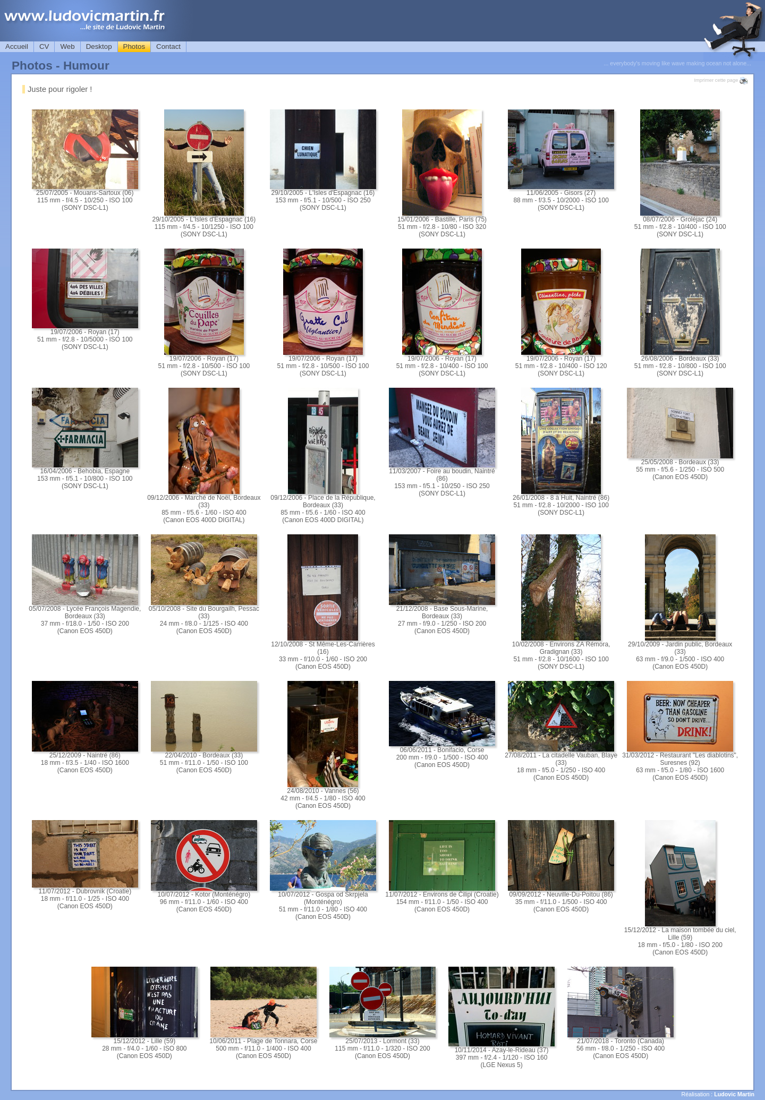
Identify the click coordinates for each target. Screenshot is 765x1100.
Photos (134, 46)
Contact (168, 46)
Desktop (99, 46)
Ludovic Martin (734, 1094)
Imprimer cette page (721, 80)
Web (67, 46)
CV (44, 46)
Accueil (16, 46)
